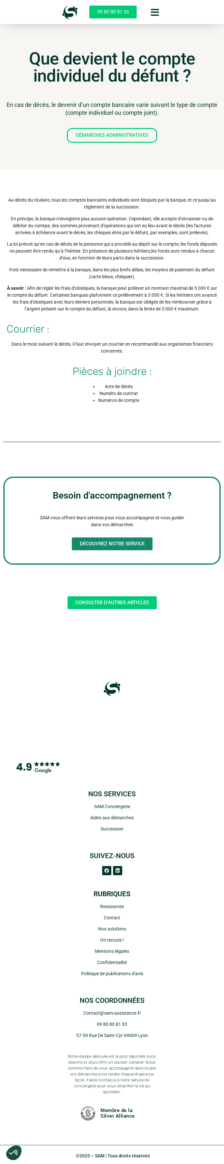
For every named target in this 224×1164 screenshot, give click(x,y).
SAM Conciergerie (112, 806)
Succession (112, 828)
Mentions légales (112, 951)
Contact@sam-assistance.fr (112, 1013)
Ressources (112, 906)
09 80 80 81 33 (112, 1024)
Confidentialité (112, 962)
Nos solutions (112, 928)
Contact (112, 917)
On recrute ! (112, 940)
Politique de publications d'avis (112, 973)
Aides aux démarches (112, 817)
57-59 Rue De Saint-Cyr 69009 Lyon (112, 1035)
